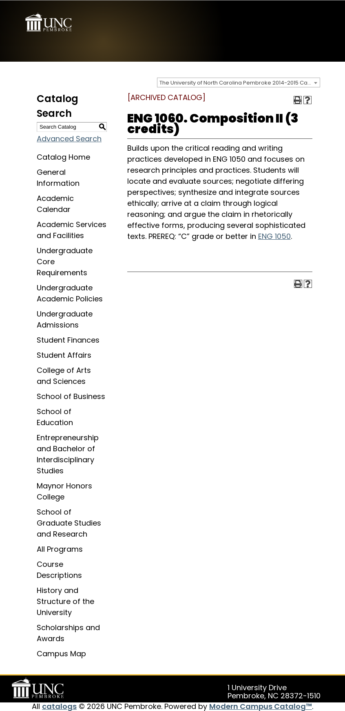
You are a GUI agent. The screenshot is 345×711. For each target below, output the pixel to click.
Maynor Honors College (64, 490)
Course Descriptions (59, 569)
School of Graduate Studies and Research (69, 522)
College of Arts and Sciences (64, 375)
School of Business (71, 396)
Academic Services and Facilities (71, 229)
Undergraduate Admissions (65, 319)
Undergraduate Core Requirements (65, 261)
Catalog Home (63, 157)
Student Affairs (64, 355)
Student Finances (68, 339)
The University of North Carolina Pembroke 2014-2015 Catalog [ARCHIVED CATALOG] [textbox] (239, 82)
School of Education (55, 416)
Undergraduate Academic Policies (70, 292)
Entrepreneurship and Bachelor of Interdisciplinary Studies (68, 453)
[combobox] (238, 82)
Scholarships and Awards (68, 632)
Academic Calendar (55, 203)
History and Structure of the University (65, 601)
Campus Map (61, 653)
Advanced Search (69, 138)
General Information (58, 177)
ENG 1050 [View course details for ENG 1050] (274, 236)
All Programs (60, 549)
